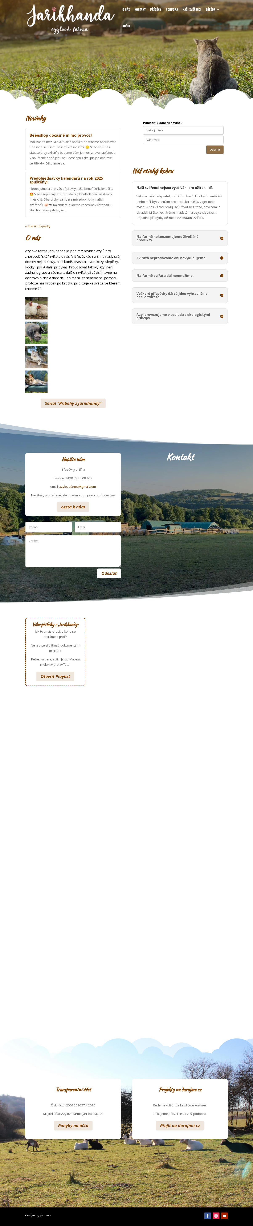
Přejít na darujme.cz (180, 1125)
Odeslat (215, 149)
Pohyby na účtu (73, 1125)
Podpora (172, 9)
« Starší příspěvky (37, 226)
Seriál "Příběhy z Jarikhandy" (73, 403)
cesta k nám (73, 507)
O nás (126, 9)
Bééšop (210, 9)
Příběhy (155, 9)
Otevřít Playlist (55, 676)
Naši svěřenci (192, 9)
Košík (126, 25)
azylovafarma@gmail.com (77, 486)
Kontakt (140, 9)
